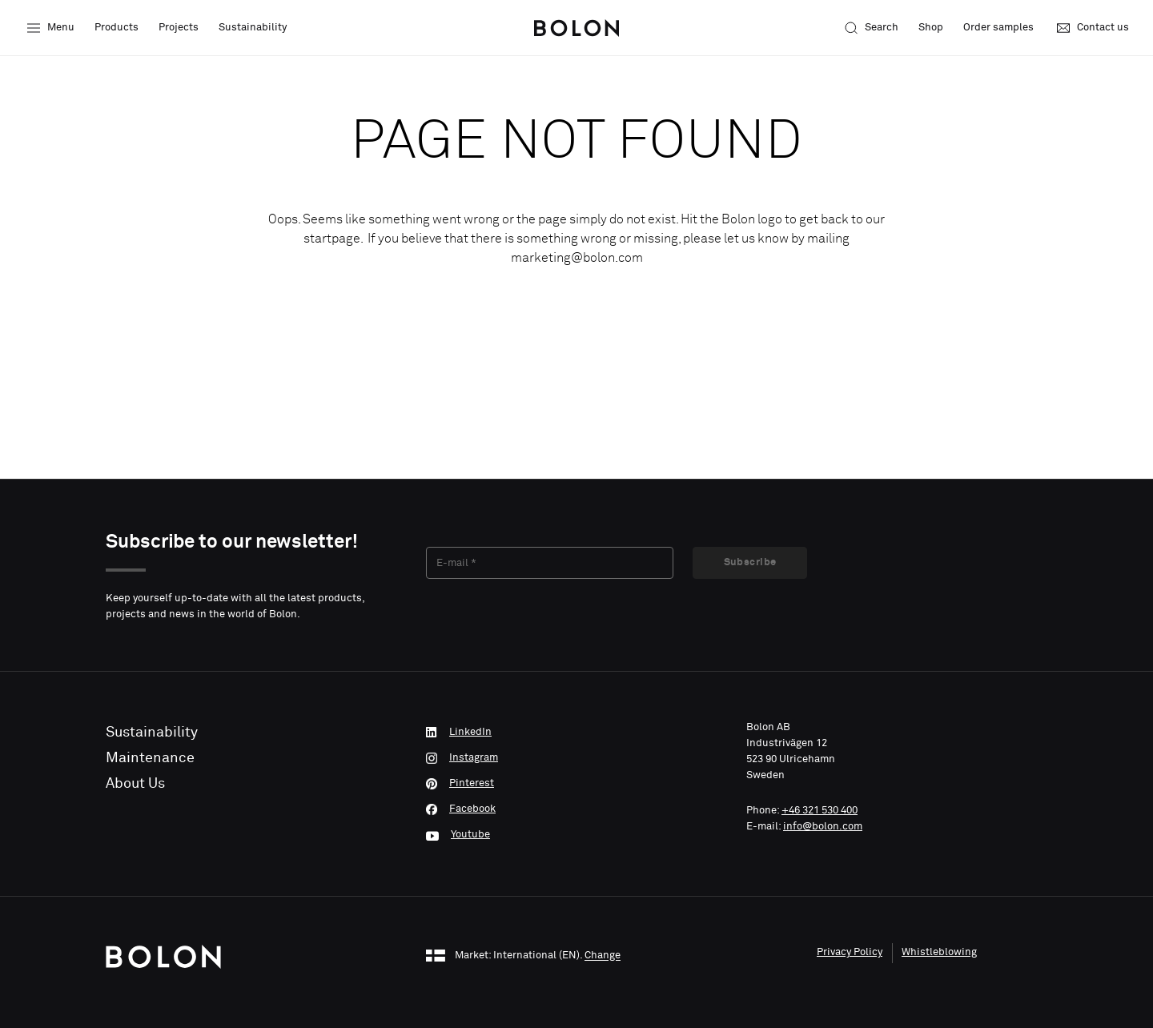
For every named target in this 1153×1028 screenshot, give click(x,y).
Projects (179, 27)
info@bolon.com (822, 826)
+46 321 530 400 (819, 810)
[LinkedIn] (576, 732)
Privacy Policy (849, 952)
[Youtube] (576, 835)
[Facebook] (576, 809)
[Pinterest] (576, 784)
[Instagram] (576, 758)
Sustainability (253, 27)
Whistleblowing (939, 952)
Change (603, 956)
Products (116, 27)
